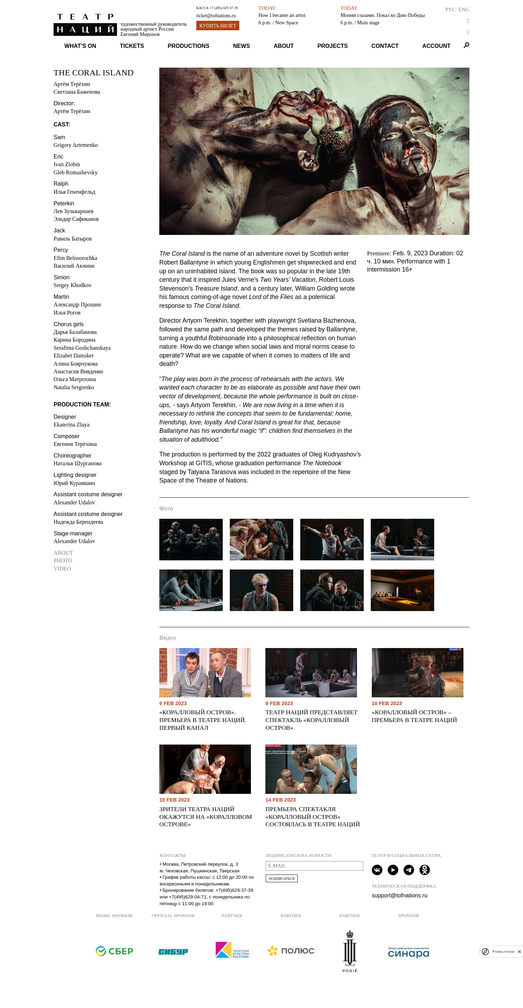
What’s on (80, 46)
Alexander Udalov (74, 502)
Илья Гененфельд (74, 192)
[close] (519, 951)
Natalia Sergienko (74, 387)
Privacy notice (503, 951)
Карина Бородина (75, 340)
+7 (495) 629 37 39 (223, 8)
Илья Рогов (67, 313)
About (284, 46)
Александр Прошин (77, 304)
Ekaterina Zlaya (72, 425)
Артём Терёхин (72, 84)
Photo (63, 561)
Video (62, 569)
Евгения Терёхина (75, 444)
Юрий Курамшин (74, 483)
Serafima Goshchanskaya (82, 348)
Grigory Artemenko (76, 145)
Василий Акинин (74, 266)
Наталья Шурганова (77, 463)
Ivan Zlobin (67, 164)
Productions (188, 46)
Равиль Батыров (73, 239)
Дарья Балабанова (75, 332)
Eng (464, 9)
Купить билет (217, 26)
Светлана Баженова (77, 92)
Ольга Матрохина (75, 379)
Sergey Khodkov (73, 285)
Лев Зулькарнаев (73, 211)
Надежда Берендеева (78, 522)
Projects (333, 46)
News (241, 46)
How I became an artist (282, 15)
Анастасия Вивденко (78, 371)
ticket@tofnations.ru (216, 15)
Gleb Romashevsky (76, 172)
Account (436, 46)
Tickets (132, 46)
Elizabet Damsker (74, 356)
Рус (450, 9)
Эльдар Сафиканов (76, 219)
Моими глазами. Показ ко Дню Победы (382, 15)
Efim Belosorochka (75, 258)
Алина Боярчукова (76, 364)
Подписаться (282, 879)
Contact (385, 46)
